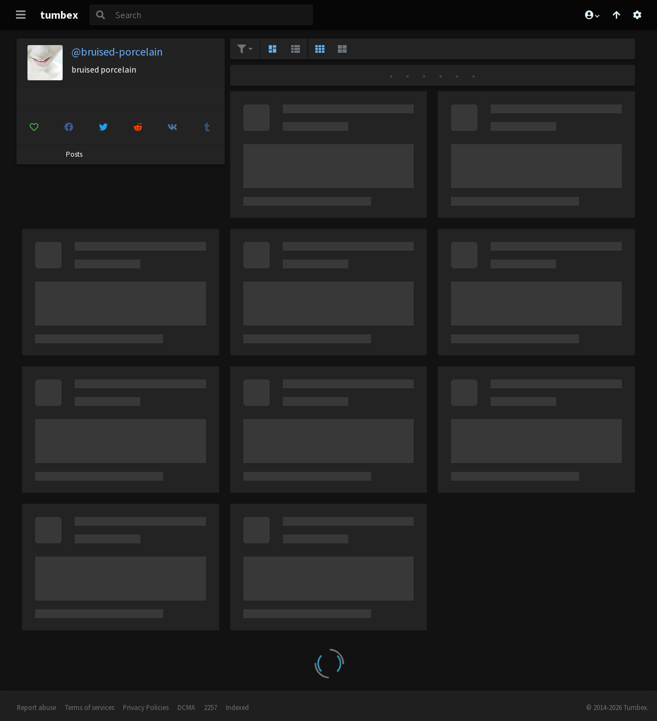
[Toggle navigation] (21, 15)
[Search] (212, 14)
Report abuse (36, 707)
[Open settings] (637, 15)
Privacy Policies (146, 707)
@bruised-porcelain (117, 51)
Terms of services (89, 707)
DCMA (186, 707)
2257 (210, 707)
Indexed (237, 707)
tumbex (59, 14)
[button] (591, 15)
